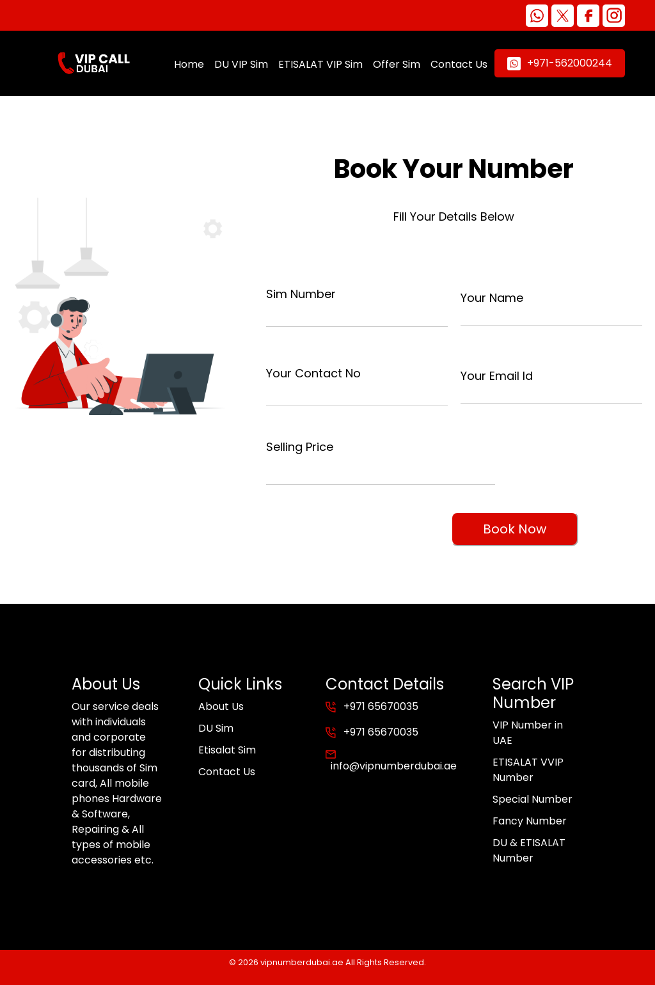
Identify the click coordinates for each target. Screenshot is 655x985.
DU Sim (215, 728)
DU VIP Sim (241, 64)
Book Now (514, 529)
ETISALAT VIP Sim (320, 64)
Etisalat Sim (227, 750)
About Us (221, 706)
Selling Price (299, 447)
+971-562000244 (559, 63)
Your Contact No (313, 373)
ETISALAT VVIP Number (528, 770)
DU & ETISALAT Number (529, 850)
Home (189, 64)
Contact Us (458, 64)
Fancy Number (530, 821)
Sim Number (301, 294)
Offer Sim (396, 64)
